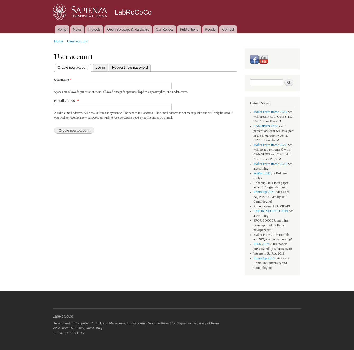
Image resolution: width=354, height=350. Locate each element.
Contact (228, 29)
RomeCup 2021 (264, 192)
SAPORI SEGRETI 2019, (270, 211)
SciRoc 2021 (262, 173)
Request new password (130, 67)
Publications (189, 29)
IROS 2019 (261, 244)
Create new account (74, 66)
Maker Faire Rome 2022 (269, 145)
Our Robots (164, 29)
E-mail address (66, 101)
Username (63, 79)
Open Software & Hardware (128, 29)
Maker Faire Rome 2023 (269, 112)
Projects (94, 29)
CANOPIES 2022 (265, 126)
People (210, 29)
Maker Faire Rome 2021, (270, 164)
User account (77, 41)
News (77, 29)
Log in (100, 67)
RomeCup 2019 (264, 258)
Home (62, 29)
